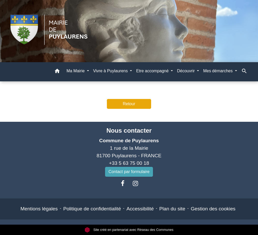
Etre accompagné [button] (153, 71)
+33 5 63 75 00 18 (129, 163)
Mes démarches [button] (218, 71)
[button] (57, 72)
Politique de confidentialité (92, 208)
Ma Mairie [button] (76, 71)
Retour (129, 104)
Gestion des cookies (213, 208)
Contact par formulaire (128, 171)
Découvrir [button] (186, 71)
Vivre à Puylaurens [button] (111, 71)
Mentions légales (39, 208)
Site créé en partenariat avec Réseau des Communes (129, 230)
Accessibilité (140, 208)
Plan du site (172, 208)
